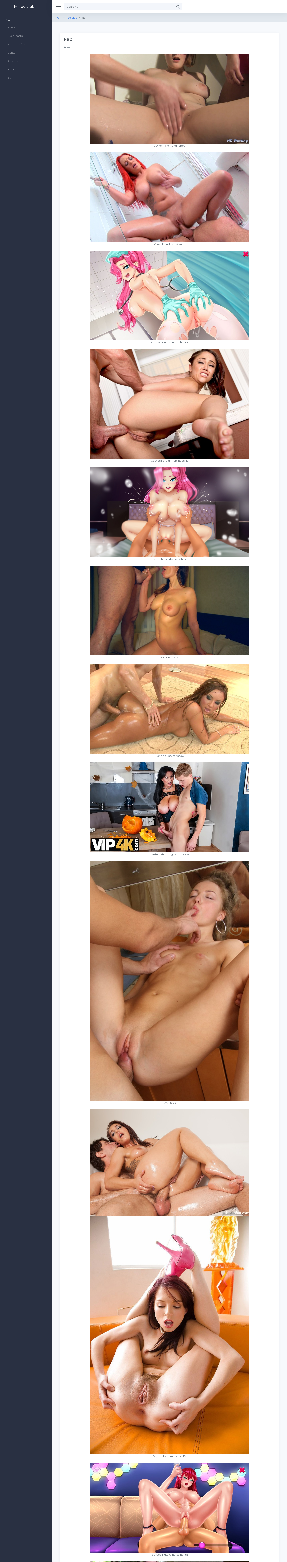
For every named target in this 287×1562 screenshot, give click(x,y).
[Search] (119, 6)
